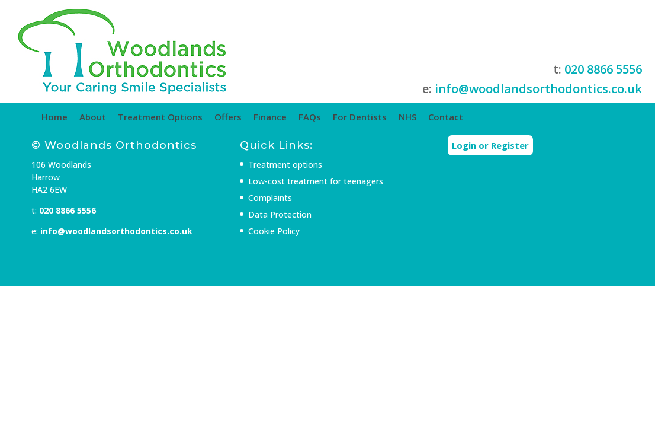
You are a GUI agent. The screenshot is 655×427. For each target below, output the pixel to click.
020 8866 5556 (527, 69)
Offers (280, 117)
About (145, 117)
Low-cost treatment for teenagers (325, 203)
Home (107, 117)
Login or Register (476, 168)
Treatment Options (213, 117)
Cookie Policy (284, 253)
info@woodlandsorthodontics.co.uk (462, 102)
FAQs (362, 117)
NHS (460, 117)
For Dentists (412, 117)
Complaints (280, 220)
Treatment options (295, 187)
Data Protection (290, 237)
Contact (498, 117)
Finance (322, 117)
